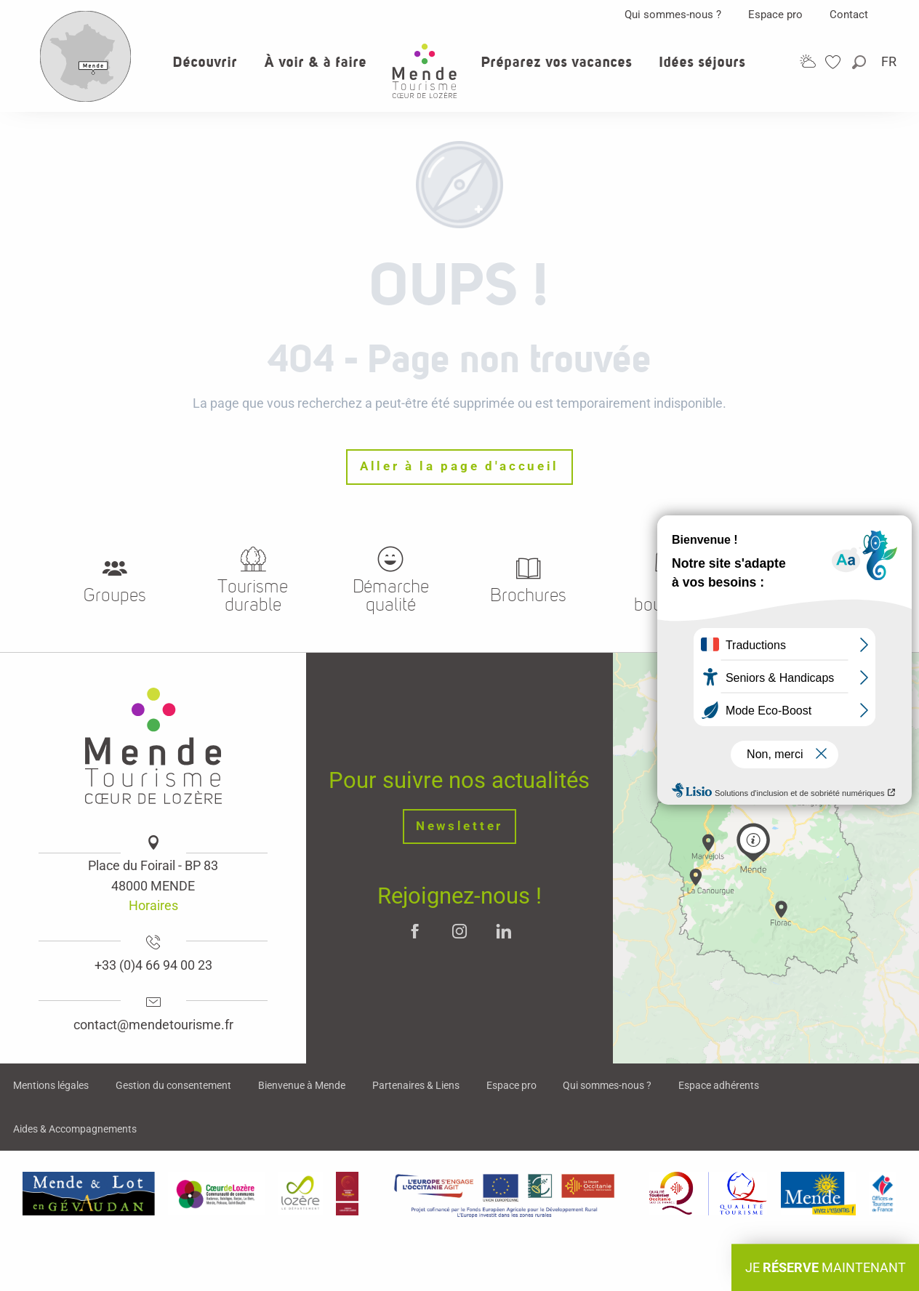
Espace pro (775, 14)
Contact (849, 14)
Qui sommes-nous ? (673, 14)
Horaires (153, 905)
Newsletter (459, 826)
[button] (860, 62)
